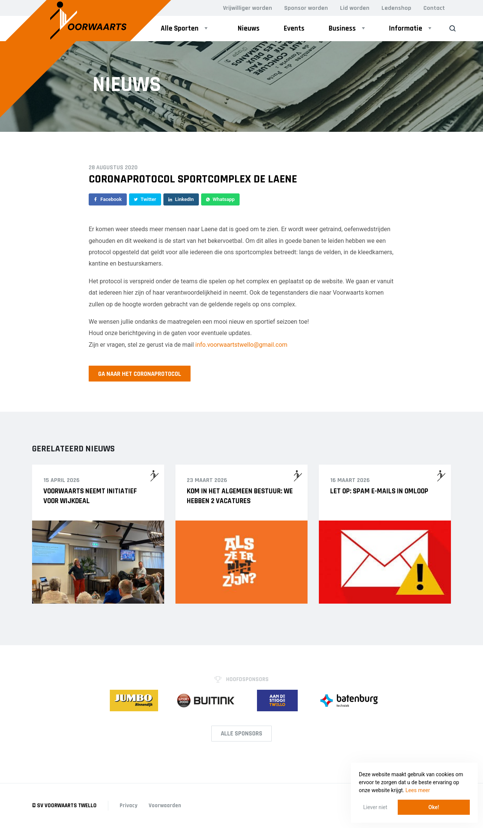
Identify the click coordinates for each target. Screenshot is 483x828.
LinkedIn (181, 199)
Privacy (128, 805)
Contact (434, 8)
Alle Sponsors (241, 733)
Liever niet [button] (375, 807)
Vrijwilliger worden (247, 8)
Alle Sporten (179, 28)
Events (294, 28)
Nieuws (249, 28)
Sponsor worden (306, 8)
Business (342, 28)
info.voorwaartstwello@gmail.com (241, 344)
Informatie (405, 28)
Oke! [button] (433, 807)
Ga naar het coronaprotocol (139, 374)
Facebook (108, 199)
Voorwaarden (165, 805)
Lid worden (354, 8)
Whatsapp (220, 199)
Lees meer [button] (418, 790)
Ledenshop (396, 8)
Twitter (145, 199)
